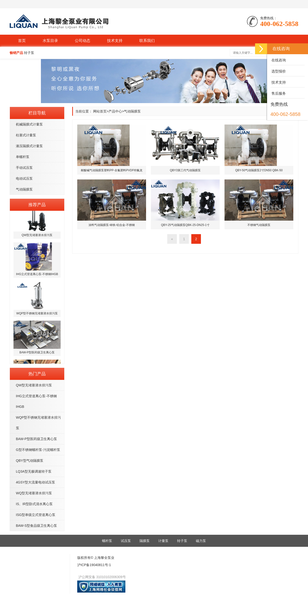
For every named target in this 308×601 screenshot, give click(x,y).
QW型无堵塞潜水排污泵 (34, 385)
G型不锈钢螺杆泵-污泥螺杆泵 (38, 450)
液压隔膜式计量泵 (29, 146)
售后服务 (278, 93)
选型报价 (278, 71)
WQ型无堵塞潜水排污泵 (34, 493)
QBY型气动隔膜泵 (29, 460)
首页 (22, 41)
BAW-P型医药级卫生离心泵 (36, 439)
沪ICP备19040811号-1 (94, 565)
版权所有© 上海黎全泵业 (95, 558)
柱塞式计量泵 (26, 135)
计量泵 (163, 541)
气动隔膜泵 (24, 189)
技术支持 (114, 41)
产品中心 (115, 111)
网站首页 (100, 111)
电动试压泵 (24, 178)
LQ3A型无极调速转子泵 (33, 471)
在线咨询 (278, 60)
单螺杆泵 (22, 157)
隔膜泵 (145, 541)
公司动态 (82, 41)
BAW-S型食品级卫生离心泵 (36, 526)
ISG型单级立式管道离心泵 (35, 515)
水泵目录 (50, 41)
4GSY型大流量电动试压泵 (35, 482)
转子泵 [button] (29, 53)
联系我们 (147, 41)
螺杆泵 (107, 541)
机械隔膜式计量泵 (29, 124)
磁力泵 (201, 541)
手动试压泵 (24, 168)
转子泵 (182, 541)
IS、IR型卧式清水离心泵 (34, 504)
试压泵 (126, 541)
